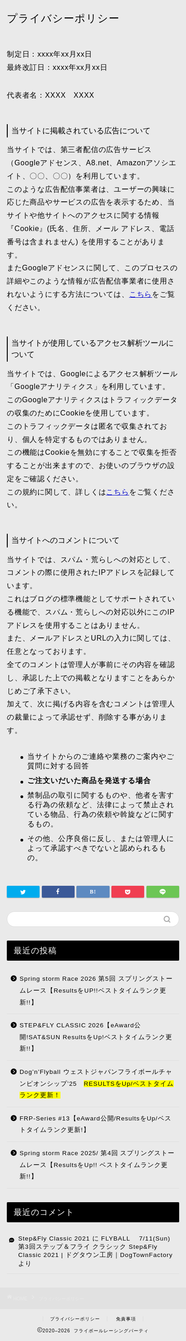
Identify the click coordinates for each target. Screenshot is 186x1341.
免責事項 (126, 1318)
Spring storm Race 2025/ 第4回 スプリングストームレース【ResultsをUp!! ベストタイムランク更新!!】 (97, 1165)
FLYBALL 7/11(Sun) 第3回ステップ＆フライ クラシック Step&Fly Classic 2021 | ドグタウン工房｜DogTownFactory (95, 1247)
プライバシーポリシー (75, 1318)
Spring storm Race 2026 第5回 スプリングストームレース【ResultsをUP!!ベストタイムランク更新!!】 (96, 990)
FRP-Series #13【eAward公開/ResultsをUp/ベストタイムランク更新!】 (95, 1124)
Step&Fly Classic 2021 (54, 1238)
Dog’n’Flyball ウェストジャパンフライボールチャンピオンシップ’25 (97, 1083)
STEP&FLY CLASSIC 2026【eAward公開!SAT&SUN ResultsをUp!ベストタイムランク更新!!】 (96, 1037)
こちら (140, 294)
